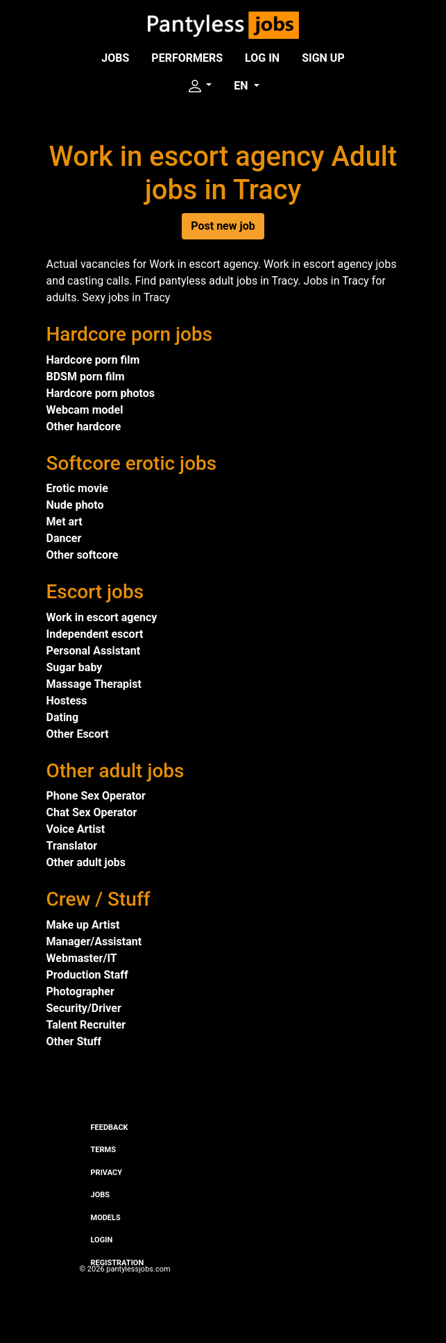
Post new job (223, 226)
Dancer (64, 538)
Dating (62, 717)
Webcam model (84, 409)
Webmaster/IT (81, 958)
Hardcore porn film (93, 359)
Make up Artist (83, 924)
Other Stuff (74, 1041)
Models (106, 1217)
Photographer (80, 991)
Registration (117, 1262)
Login (102, 1239)
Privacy (106, 1172)
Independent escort (95, 634)
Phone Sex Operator (96, 795)
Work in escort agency (101, 617)
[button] (199, 86)
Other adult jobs (86, 862)
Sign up (323, 58)
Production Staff (87, 974)
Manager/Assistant (94, 941)
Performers (187, 58)
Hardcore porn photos (100, 393)
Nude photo (75, 505)
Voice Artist (75, 829)
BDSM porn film (85, 376)
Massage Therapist (93, 684)
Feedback (109, 1127)
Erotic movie (77, 488)
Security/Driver (83, 1008)
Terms (103, 1149)
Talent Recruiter (86, 1024)
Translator (72, 845)
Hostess (66, 700)
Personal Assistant (93, 650)
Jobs (115, 58)
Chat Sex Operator (91, 812)
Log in (262, 58)
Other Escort (77, 734)
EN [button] (242, 85)
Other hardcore (83, 426)
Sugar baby (74, 667)
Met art (64, 521)
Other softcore (82, 554)
